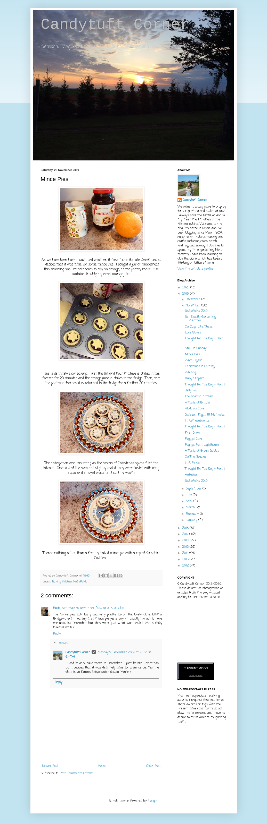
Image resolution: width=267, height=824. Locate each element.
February (193, 514)
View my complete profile (195, 269)
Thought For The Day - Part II (205, 426)
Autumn (191, 475)
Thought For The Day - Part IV (204, 340)
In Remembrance (197, 420)
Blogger (153, 801)
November (193, 305)
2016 (186, 540)
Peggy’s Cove (193, 438)
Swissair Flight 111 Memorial (204, 415)
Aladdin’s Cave (194, 408)
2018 (186, 528)
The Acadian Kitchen (199, 396)
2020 (186, 287)
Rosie (56, 608)
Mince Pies (192, 354)
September (194, 488)
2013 (186, 559)
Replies (63, 643)
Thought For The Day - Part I (205, 469)
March (191, 507)
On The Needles (195, 456)
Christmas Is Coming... (200, 366)
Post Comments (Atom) (76, 773)
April (189, 501)
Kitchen (67, 582)
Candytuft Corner (115, 24)
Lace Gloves (193, 332)
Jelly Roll (191, 390)
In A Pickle (192, 463)
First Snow (192, 433)
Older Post (153, 766)
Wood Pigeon (193, 360)
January (192, 520)
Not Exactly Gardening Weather (200, 319)
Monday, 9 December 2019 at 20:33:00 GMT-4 (108, 654)
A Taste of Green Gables (202, 451)
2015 (186, 547)
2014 (185, 553)
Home (102, 766)
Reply (57, 634)
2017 (185, 534)
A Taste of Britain (197, 402)
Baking (56, 582)
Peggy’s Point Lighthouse (202, 445)
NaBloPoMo (80, 582)
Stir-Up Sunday (195, 348)
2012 (186, 565)
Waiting (190, 372)
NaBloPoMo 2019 (196, 311)
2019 (186, 293)
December (193, 299)
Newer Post (50, 766)
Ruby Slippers (194, 378)
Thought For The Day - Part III (205, 384)
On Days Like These (199, 326)
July (189, 495)
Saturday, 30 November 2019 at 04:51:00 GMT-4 (94, 608)
